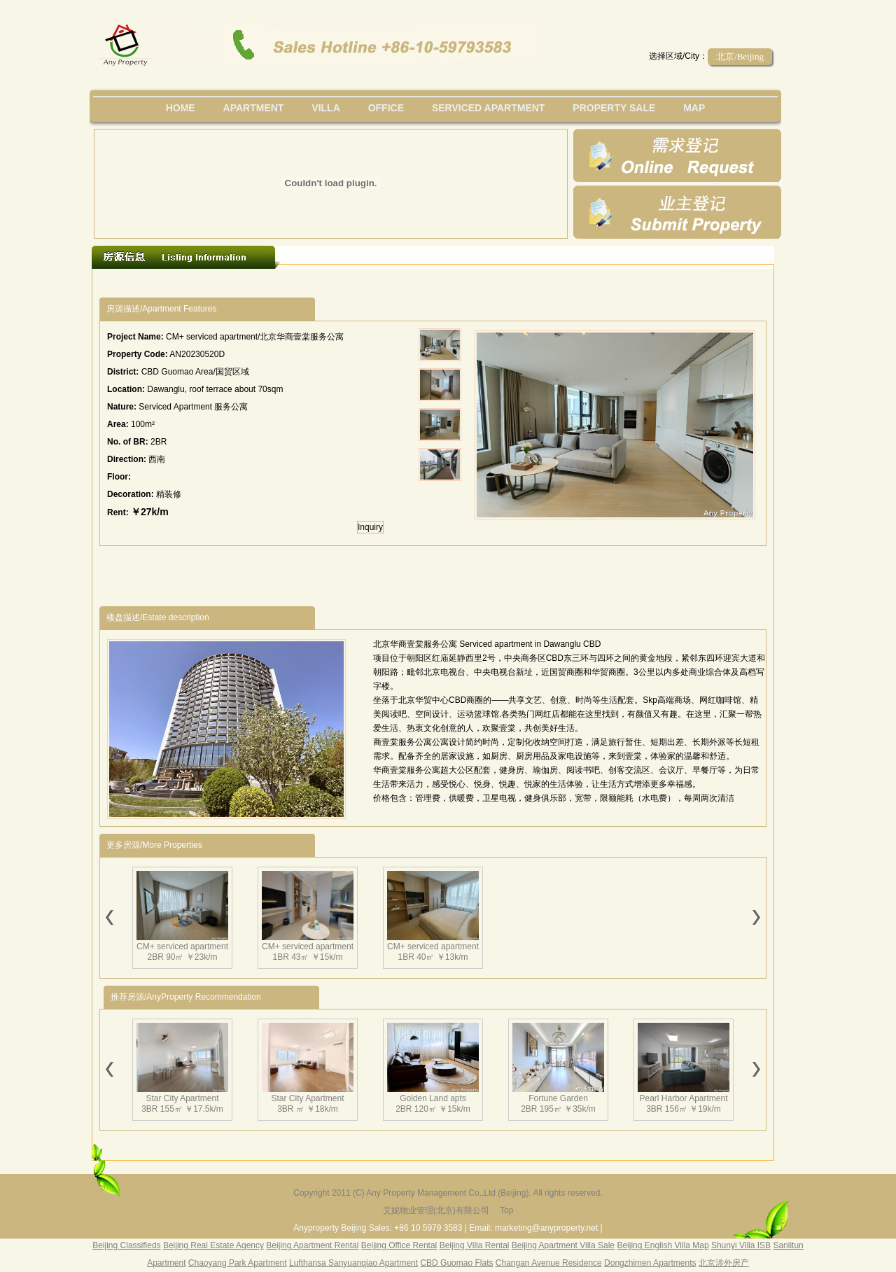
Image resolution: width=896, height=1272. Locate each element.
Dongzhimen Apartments (650, 1263)
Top (506, 1210)
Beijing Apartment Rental (312, 1245)
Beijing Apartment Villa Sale (563, 1245)
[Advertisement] (356, 283)
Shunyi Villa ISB (741, 1245)
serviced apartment (488, 107)
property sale (614, 107)
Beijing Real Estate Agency (213, 1245)
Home (180, 107)
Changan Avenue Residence (549, 1263)
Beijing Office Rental (399, 1245)
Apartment (253, 107)
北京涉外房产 (724, 1263)
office (386, 107)
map (694, 107)
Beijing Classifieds (126, 1245)
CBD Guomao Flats (456, 1263)
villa (326, 107)
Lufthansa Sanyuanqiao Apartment (353, 1263)
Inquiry (370, 527)
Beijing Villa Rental (475, 1245)
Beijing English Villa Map (662, 1245)
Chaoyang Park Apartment (237, 1263)
